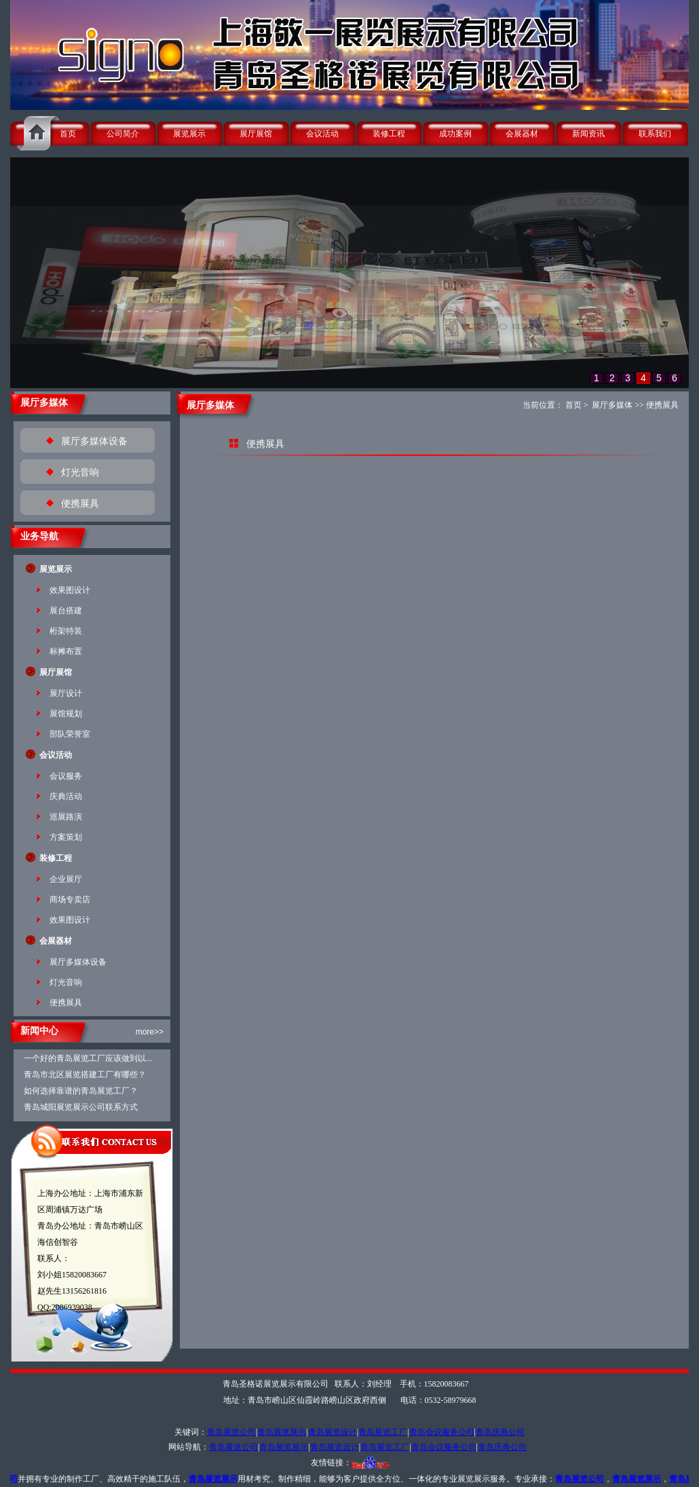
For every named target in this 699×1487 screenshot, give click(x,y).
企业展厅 (66, 879)
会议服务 (66, 776)
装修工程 (389, 133)
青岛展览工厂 (382, 1432)
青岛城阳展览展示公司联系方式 (81, 1107)
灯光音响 (80, 472)
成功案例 (455, 133)
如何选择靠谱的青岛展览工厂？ (81, 1091)
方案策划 (66, 837)
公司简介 (123, 133)
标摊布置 (66, 651)
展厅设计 (66, 693)
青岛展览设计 (332, 1432)
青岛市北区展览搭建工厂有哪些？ (85, 1074)
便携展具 (80, 504)
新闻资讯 (588, 133)
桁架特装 (66, 631)
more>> (150, 1032)
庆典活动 (66, 796)
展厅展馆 (256, 133)
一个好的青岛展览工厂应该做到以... (88, 1058)
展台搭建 (66, 610)
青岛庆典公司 (500, 1432)
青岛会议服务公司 (441, 1432)
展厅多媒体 (612, 405)
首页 (68, 133)
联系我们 (655, 133)
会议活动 (322, 133)
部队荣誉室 (70, 734)
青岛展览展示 (281, 1432)
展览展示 (189, 133)
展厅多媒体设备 (94, 441)
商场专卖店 (70, 899)
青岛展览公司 (231, 1432)
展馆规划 (66, 713)
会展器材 (522, 133)
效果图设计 (70, 590)
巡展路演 (66, 817)
